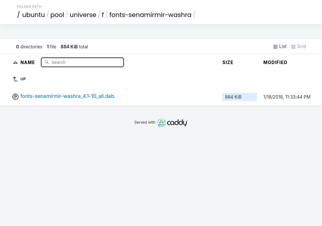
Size (227, 62)
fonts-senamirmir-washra (150, 14)
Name (28, 62)
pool (57, 14)
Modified (275, 62)
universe (83, 14)
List (279, 46)
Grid (298, 46)
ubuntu (33, 14)
